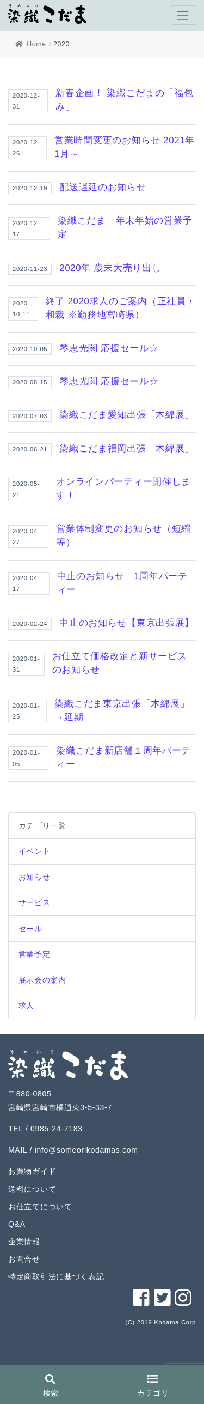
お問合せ (24, 1259)
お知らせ (34, 876)
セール (30, 928)
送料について (32, 1189)
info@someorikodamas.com (86, 1150)
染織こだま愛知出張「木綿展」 (126, 414)
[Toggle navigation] (183, 15)
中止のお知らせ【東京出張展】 (126, 623)
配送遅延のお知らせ (102, 187)
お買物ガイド (32, 1171)
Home (36, 44)
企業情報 (24, 1241)
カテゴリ (153, 1386)
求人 (26, 1005)
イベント (34, 851)
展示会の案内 (42, 979)
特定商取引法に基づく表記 (56, 1276)
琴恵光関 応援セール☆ (108, 348)
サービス (34, 902)
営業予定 (34, 954)
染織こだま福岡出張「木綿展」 (126, 448)
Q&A (17, 1224)
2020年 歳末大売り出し (110, 268)
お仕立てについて (40, 1206)
